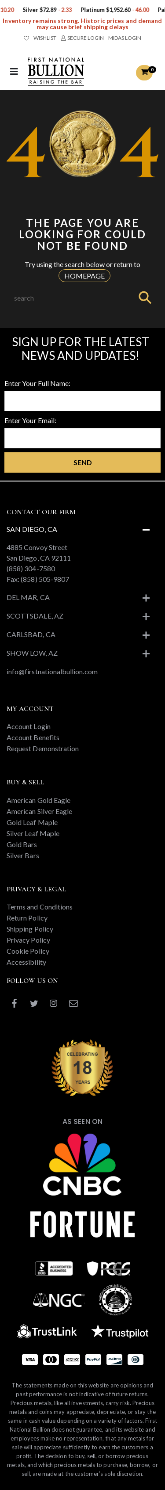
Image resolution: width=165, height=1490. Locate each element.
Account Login (29, 726)
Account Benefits (33, 737)
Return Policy (27, 917)
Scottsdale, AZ (35, 615)
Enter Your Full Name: (37, 383)
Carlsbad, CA (31, 634)
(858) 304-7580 (31, 568)
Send (82, 462)
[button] (144, 72)
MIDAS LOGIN (124, 37)
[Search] (72, 298)
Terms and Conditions (40, 906)
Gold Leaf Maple (32, 822)
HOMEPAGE (84, 275)
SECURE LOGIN (82, 37)
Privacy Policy (28, 940)
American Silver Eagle (39, 811)
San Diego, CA (32, 529)
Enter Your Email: (30, 420)
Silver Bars (23, 855)
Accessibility (26, 962)
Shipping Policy (30, 929)
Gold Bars (22, 844)
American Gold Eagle (38, 800)
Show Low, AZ (32, 653)
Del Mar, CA (28, 597)
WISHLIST (40, 37)
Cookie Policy (28, 951)
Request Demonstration (43, 748)
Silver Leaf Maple (33, 833)
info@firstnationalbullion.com (52, 671)
